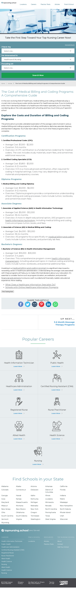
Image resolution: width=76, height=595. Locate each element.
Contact (60, 544)
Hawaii (18, 495)
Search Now (38, 75)
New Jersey (5, 509)
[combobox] (38, 50)
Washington (35, 519)
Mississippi (64, 502)
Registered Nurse (7, 553)
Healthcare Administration (10, 547)
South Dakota (21, 516)
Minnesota (49, 502)
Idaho (33, 495)
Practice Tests (45, 4)
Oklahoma (20, 512)
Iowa (3, 499)
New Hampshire (66, 506)
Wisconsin (64, 519)
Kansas (18, 499)
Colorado (5, 490)
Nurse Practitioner (7, 556)
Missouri (4, 506)
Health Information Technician (11, 541)
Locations (23, 4)
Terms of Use (51, 583)
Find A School (69, 4)
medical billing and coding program (29, 268)
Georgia (4, 495)
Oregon (34, 512)
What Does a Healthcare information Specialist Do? (30, 284)
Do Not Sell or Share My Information (36, 583)
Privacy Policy (21, 583)
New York (34, 509)
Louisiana (49, 499)
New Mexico (21, 509)
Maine (62, 499)
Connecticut (21, 490)
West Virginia (50, 519)
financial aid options (11, 278)
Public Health (6, 544)
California (63, 486)
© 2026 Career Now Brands (7, 583)
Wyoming (5, 523)
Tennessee (35, 516)
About (59, 541)
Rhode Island (65, 512)
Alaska (18, 486)
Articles (57, 4)
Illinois (47, 495)
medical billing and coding (61, 237)
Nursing (4, 564)
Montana (19, 506)
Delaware (34, 490)
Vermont (4, 519)
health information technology (20, 220)
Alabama (4, 486)
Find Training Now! (7, 291)
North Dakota (65, 509)
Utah (62, 516)
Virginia (19, 519)
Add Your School (63, 547)
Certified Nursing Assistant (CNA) (12, 550)
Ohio (3, 512)
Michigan (34, 502)
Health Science (6, 561)
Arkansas (48, 486)
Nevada (48, 506)
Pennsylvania (50, 512)
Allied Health (5, 558)
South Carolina (7, 516)
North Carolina (51, 509)
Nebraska (34, 506)
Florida (62, 490)
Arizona (34, 486)
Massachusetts (22, 502)
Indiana (63, 495)
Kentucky (34, 499)
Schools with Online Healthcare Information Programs (31, 287)
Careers (33, 4)
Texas (47, 516)
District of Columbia (49, 491)
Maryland (5, 502)
